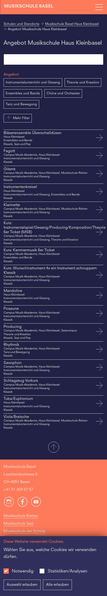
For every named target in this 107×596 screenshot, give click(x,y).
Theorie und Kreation (83, 82)
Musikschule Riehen (21, 516)
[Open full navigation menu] (99, 7)
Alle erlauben (57, 585)
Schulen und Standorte (21, 24)
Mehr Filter (18, 117)
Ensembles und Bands (23, 93)
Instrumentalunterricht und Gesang (33, 82)
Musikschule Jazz (18, 524)
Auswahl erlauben (22, 585)
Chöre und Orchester (63, 93)
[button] (53, 448)
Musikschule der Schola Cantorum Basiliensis (24, 535)
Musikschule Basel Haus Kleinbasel (72, 24)
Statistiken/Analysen (67, 571)
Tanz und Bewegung (21, 104)
